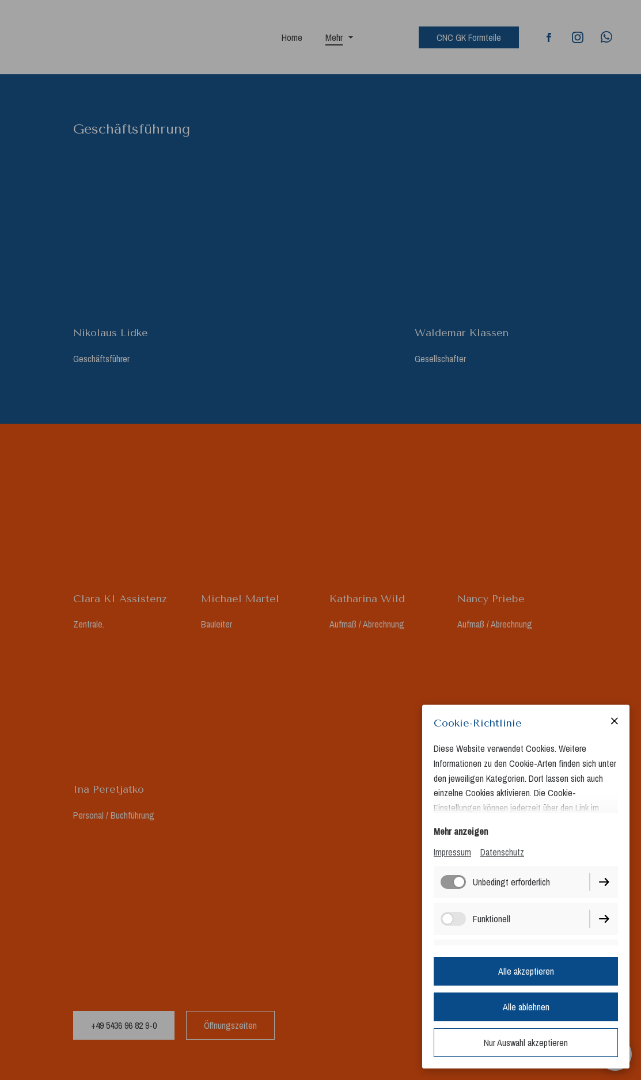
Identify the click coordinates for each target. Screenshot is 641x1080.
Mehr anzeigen (461, 831)
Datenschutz (502, 852)
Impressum (452, 852)
